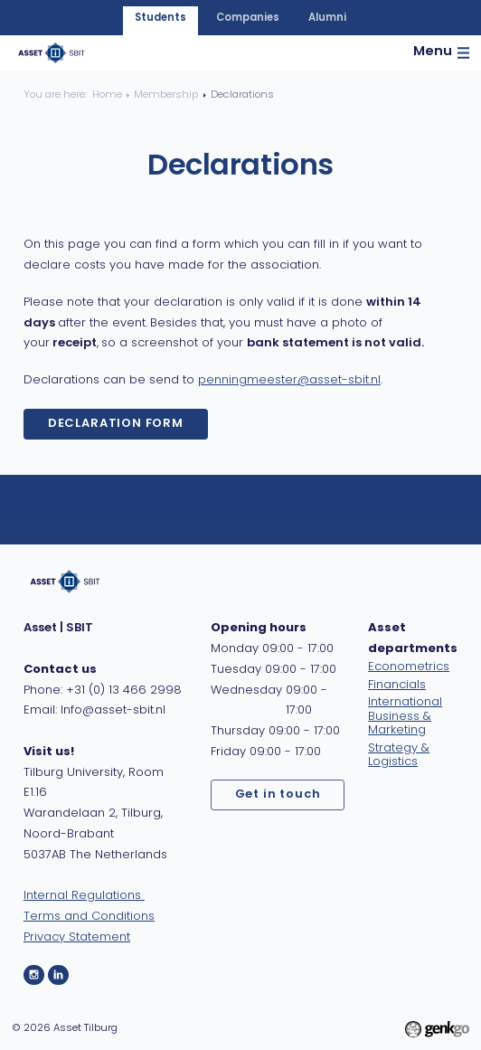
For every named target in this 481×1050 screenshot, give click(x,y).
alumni (327, 18)
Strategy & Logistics (398, 755)
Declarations (242, 95)
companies (247, 18)
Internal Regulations (84, 896)
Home (107, 95)
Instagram (34, 975)
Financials (397, 685)
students (160, 18)
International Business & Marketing (405, 715)
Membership (166, 95)
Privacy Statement (77, 937)
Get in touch (278, 794)
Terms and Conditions (89, 916)
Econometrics (408, 667)
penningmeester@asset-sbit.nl (289, 380)
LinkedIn (58, 975)
